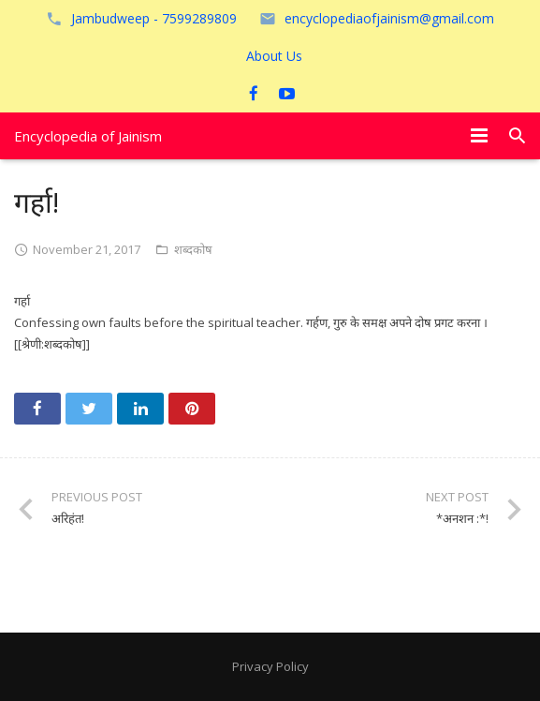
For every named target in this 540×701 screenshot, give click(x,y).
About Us (274, 56)
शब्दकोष (193, 249)
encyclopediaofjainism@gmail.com (389, 18)
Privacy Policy (270, 666)
